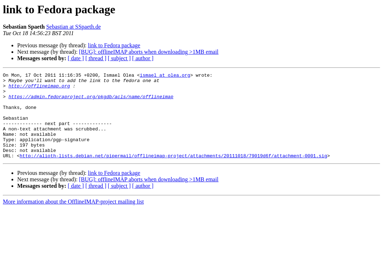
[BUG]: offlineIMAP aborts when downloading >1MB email (148, 52)
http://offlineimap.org (39, 89)
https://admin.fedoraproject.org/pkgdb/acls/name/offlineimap (91, 102)
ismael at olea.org (165, 76)
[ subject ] (119, 58)
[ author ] (143, 58)
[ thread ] (95, 58)
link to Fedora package (114, 45)
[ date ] (76, 58)
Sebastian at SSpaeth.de (73, 27)
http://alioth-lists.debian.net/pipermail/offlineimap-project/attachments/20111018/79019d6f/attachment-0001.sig (173, 172)
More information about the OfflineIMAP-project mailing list (73, 219)
